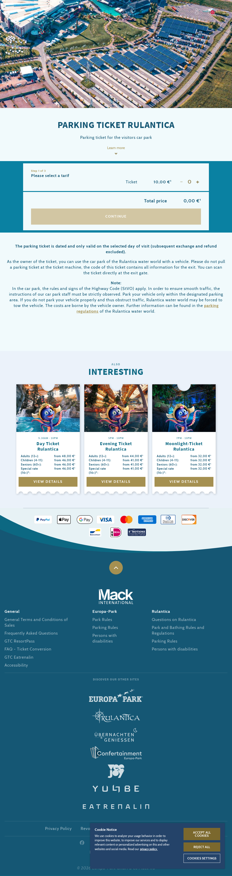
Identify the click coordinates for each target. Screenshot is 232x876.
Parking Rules (105, 628)
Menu (226, 11)
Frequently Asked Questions (31, 633)
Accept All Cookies (202, 834)
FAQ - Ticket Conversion (28, 649)
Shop (211, 11)
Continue (116, 216)
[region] (157, 846)
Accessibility (16, 665)
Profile (197, 11)
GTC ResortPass (20, 641)
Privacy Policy (58, 829)
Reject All (201, 847)
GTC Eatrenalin (19, 657)
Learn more (116, 148)
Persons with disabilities (175, 649)
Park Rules (102, 620)
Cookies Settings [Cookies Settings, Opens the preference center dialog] (201, 858)
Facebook (82, 843)
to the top (116, 568)
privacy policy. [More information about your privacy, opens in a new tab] (149, 849)
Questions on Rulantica (174, 620)
